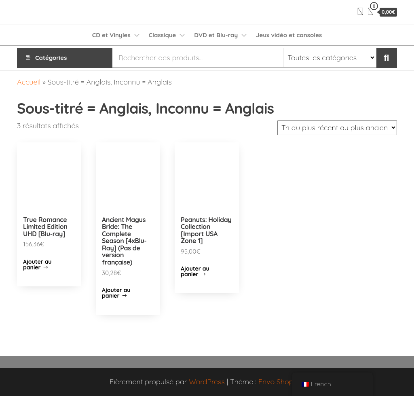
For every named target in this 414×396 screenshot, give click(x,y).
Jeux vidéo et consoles (289, 35)
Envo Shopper (281, 381)
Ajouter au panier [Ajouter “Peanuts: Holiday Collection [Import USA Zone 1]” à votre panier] (195, 271)
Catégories (51, 57)
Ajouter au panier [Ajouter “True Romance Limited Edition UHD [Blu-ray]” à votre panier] (37, 264)
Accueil (28, 82)
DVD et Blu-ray (216, 35)
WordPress (207, 381)
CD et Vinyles (111, 35)
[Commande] (337, 127)
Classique (162, 35)
